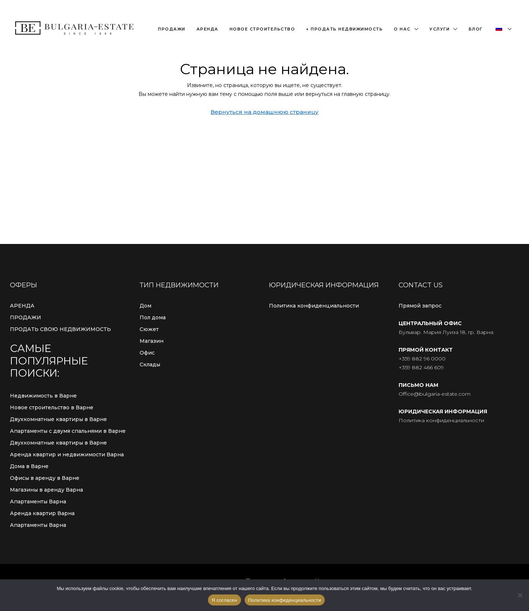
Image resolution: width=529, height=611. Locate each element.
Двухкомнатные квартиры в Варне (58, 419)
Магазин (151, 341)
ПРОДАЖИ (25, 317)
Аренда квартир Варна (42, 513)
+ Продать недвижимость (344, 29)
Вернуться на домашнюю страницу (264, 111)
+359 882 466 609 (421, 367)
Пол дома (153, 317)
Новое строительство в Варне (51, 407)
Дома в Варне (29, 466)
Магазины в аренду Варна (46, 489)
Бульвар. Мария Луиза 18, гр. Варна (446, 332)
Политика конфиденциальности (314, 305)
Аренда (208, 29)
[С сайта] (519, 595)
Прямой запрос (420, 305)
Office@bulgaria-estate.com (435, 394)
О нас (402, 29)
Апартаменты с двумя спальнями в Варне (68, 431)
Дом (145, 305)
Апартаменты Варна (38, 501)
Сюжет (149, 329)
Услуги (439, 29)
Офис (147, 352)
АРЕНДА (22, 305)
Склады (150, 364)
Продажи (172, 29)
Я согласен (224, 600)
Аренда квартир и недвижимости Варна (67, 454)
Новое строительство (262, 29)
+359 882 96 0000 (422, 358)
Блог (476, 29)
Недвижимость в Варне (43, 395)
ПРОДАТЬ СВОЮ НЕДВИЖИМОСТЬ (60, 329)
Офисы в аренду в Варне (44, 478)
